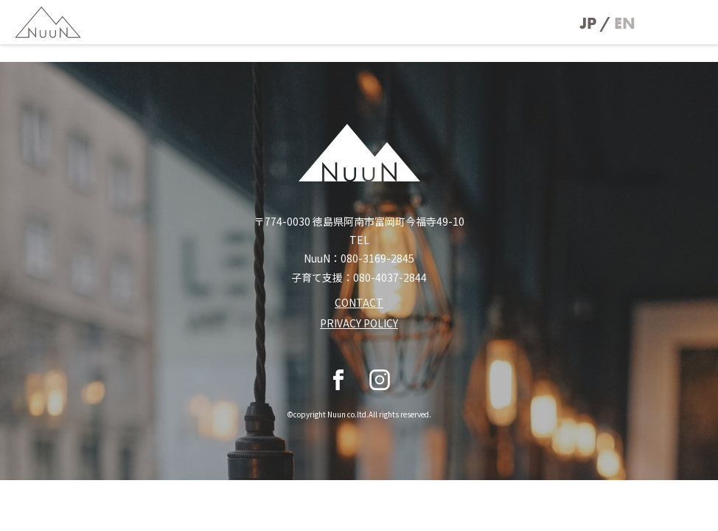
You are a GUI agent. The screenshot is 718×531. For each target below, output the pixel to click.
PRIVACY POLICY (359, 323)
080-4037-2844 (390, 277)
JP (587, 23)
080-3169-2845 (377, 258)
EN (624, 23)
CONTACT (359, 302)
